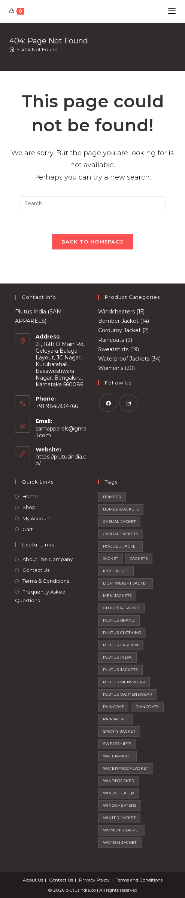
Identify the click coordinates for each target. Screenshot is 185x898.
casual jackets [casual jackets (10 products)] (120, 533)
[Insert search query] (92, 203)
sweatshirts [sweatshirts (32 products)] (117, 743)
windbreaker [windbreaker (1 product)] (118, 780)
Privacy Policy (94, 880)
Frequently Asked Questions (40, 596)
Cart (27, 529)
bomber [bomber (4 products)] (112, 496)
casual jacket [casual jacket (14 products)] (119, 521)
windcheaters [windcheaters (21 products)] (119, 805)
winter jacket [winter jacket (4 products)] (119, 817)
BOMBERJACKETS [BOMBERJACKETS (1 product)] (121, 509)
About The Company (47, 559)
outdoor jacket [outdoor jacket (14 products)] (121, 608)
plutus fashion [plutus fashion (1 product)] (121, 645)
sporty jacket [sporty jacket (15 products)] (119, 731)
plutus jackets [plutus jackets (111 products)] (120, 669)
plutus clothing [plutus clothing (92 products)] (122, 632)
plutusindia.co (81, 890)
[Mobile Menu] (172, 11)
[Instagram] (128, 403)
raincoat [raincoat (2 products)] (113, 706)
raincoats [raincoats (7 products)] (147, 706)
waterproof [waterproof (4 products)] (117, 756)
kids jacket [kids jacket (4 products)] (116, 570)
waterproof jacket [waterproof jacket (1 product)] (125, 768)
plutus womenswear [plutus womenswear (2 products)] (127, 694)
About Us (33, 880)
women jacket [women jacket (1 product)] (120, 842)
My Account (36, 518)
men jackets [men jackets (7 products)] (117, 595)
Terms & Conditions (45, 581)
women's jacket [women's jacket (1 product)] (121, 830)
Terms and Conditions (139, 880)
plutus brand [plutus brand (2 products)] (119, 620)
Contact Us (35, 570)
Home (30, 496)
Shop (29, 507)
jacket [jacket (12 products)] (110, 558)
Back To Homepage (92, 242)
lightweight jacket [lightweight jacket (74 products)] (125, 583)
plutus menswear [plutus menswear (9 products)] (124, 682)
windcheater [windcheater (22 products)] (118, 793)
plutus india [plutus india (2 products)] (117, 657)
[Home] (11, 49)
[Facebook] (108, 403)
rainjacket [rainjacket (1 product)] (115, 719)
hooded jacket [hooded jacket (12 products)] (120, 546)
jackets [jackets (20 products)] (139, 558)
